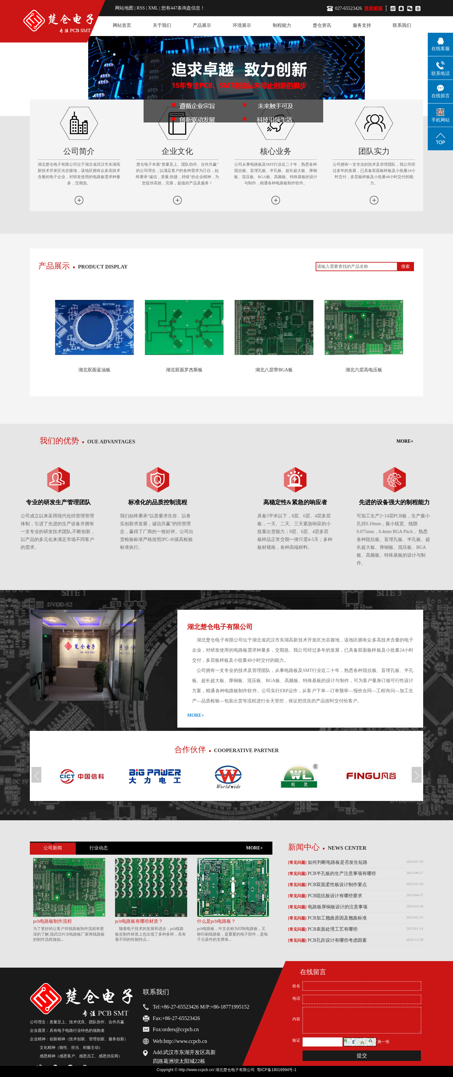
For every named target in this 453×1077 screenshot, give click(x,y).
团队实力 (374, 151)
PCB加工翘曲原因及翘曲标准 (327, 918)
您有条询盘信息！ (183, 8)
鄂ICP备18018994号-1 (276, 1070)
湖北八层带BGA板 (274, 369)
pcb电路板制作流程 (52, 921)
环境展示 (242, 25)
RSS (141, 8)
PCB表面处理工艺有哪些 (323, 929)
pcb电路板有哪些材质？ (139, 921)
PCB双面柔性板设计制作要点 (327, 885)
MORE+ (405, 276)
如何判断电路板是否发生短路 (327, 862)
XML (153, 8)
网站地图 (125, 8)
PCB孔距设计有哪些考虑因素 (327, 940)
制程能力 (282, 25)
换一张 (383, 1041)
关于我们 (162, 25)
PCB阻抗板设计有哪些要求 (325, 896)
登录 (368, 8)
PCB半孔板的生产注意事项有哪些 (332, 874)
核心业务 (275, 151)
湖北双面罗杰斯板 (184, 369)
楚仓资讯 (322, 25)
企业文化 (177, 151)
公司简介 (79, 151)
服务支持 (362, 25)
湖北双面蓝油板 (94, 369)
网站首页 (122, 25)
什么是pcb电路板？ (216, 921)
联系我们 (402, 25)
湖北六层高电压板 (363, 369)
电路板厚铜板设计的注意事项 (327, 907)
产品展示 (202, 25)
